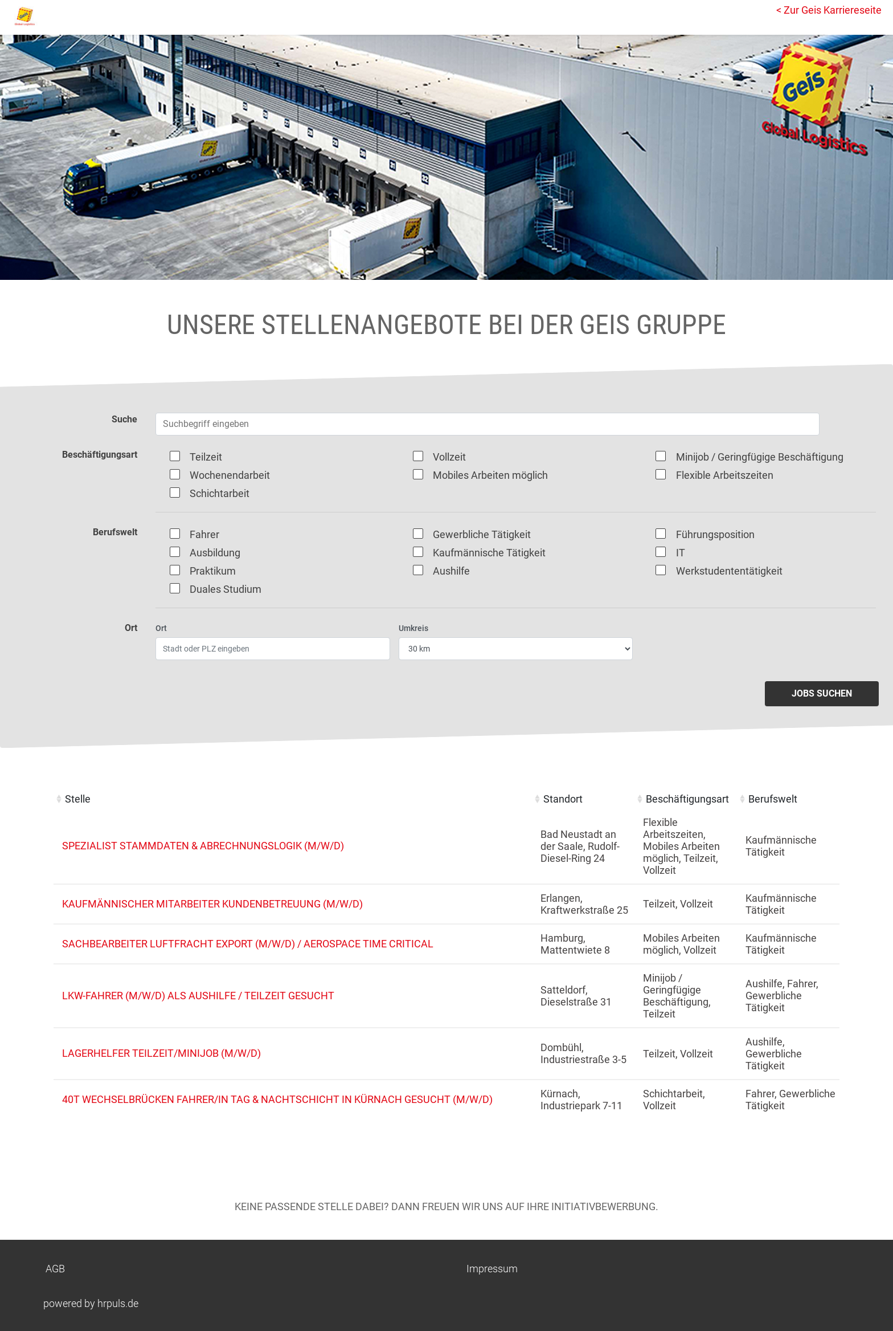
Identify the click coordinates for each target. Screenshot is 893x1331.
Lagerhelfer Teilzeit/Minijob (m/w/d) (161, 1053)
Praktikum (213, 571)
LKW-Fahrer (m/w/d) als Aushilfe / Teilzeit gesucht (198, 996)
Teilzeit (206, 457)
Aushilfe (451, 571)
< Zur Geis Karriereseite (829, 10)
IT (680, 553)
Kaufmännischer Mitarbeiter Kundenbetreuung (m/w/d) (212, 904)
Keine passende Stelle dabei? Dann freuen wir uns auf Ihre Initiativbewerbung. (446, 1206)
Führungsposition (715, 534)
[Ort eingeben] (272, 648)
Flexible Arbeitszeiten (724, 475)
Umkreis (413, 628)
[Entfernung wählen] (516, 648)
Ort (161, 628)
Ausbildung (215, 553)
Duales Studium (225, 589)
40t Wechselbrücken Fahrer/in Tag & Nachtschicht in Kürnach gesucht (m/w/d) (277, 1099)
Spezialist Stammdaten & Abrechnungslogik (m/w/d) (203, 846)
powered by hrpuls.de (90, 1303)
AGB (55, 1269)
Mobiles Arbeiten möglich (490, 475)
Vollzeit (449, 457)
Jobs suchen (822, 693)
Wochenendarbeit (230, 475)
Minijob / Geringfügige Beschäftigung (759, 457)
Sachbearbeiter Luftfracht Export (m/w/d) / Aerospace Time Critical (247, 944)
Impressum (492, 1269)
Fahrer (204, 534)
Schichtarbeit (219, 493)
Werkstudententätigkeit (729, 571)
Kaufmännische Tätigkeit (489, 553)
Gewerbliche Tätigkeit (482, 534)
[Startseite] (59, 16)
